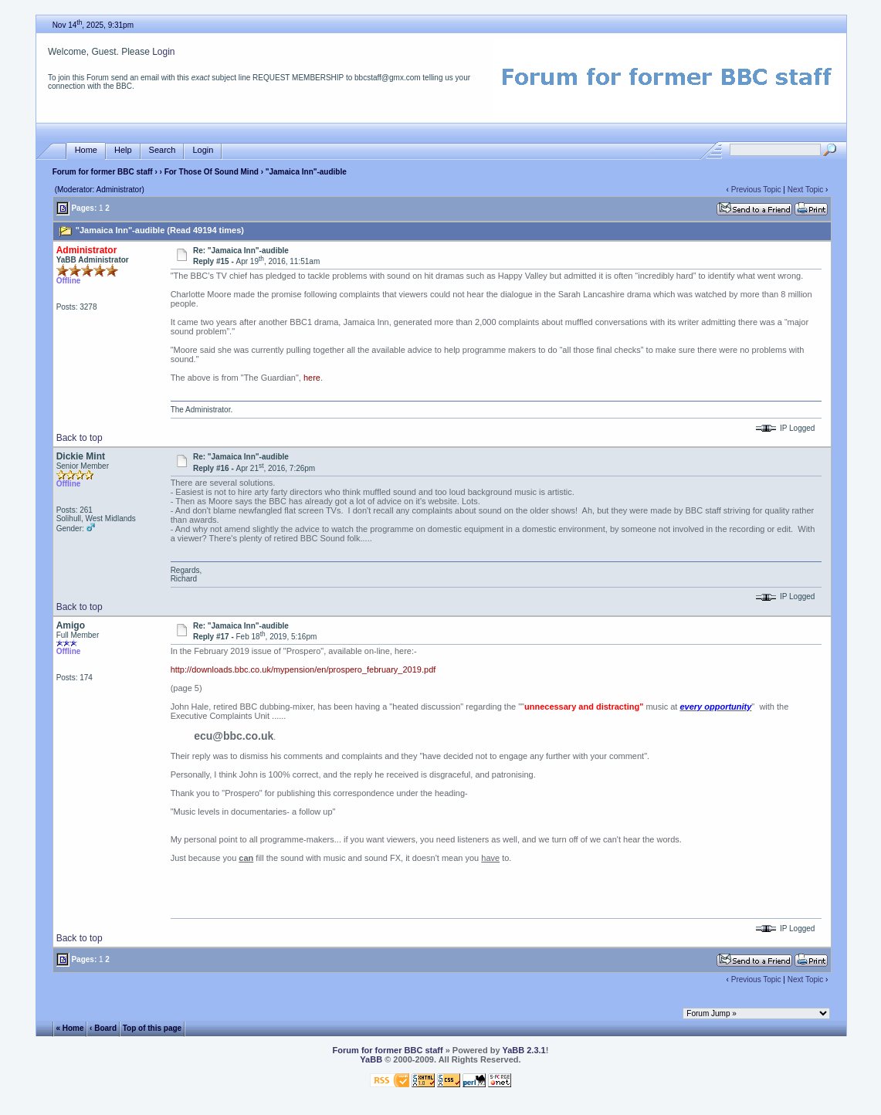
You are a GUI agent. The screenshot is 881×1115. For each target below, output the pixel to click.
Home (86, 150)
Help (123, 150)
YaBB (371, 1059)
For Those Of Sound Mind (211, 172)
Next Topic (806, 189)
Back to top (79, 437)
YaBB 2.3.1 (523, 1050)
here (311, 377)
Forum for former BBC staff (103, 172)
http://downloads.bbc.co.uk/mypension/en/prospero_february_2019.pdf (303, 669)
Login (163, 51)
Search (162, 150)
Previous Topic (756, 189)
